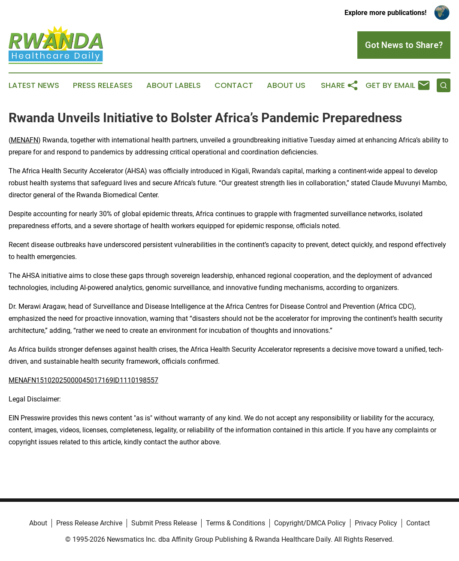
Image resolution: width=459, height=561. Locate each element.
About (38, 523)
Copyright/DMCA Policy (310, 523)
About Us (286, 85)
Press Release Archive (89, 523)
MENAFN (24, 140)
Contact (233, 85)
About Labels (173, 85)
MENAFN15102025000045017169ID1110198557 (83, 380)
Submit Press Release (164, 523)
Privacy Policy (376, 523)
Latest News (34, 85)
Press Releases (103, 85)
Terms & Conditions (235, 523)
